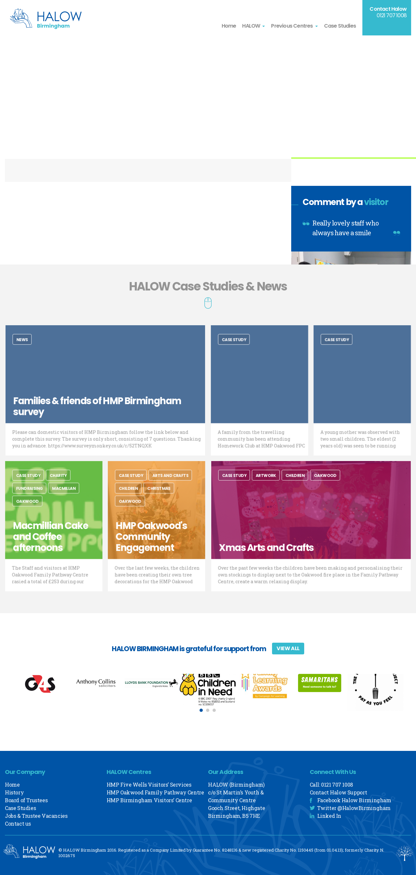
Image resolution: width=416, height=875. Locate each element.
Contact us (18, 823)
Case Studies (340, 26)
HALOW (251, 26)
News (38, 349)
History (14, 792)
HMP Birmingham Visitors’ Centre (149, 800)
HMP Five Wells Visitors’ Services (149, 784)
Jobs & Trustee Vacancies (36, 815)
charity (57, 485)
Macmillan (61, 495)
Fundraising (34, 495)
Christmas (158, 495)
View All (288, 648)
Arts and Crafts (167, 485)
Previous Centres (292, 26)
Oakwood (32, 506)
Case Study (238, 349)
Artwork (274, 485)
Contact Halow (388, 9)
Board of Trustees (26, 800)
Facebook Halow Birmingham (354, 800)
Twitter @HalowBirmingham (354, 807)
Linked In (329, 815)
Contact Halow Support (338, 792)
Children (134, 495)
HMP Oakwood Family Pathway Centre (155, 792)
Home (229, 26)
